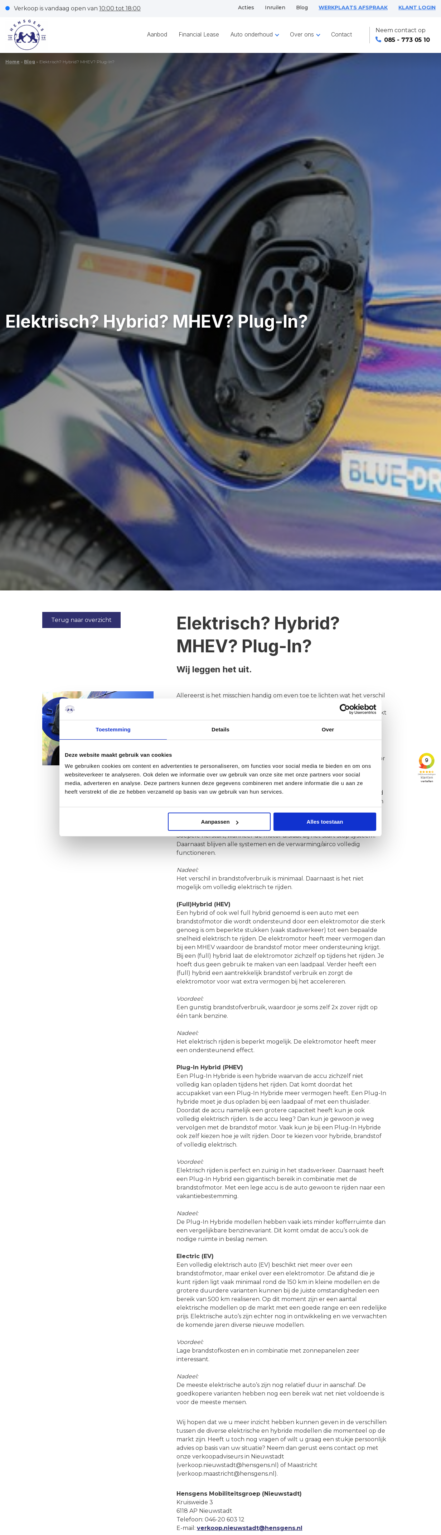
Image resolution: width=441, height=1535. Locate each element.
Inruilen (275, 7)
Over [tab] (328, 729)
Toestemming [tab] (113, 729)
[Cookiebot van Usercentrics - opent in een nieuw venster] (345, 709)
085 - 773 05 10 (402, 39)
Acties (246, 7)
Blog (302, 7)
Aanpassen (219, 822)
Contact (341, 34)
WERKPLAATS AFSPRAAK (353, 7)
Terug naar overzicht (81, 620)
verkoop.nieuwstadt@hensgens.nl (249, 1528)
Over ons (302, 34)
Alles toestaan (325, 822)
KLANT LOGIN (417, 7)
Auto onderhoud (252, 34)
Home (12, 61)
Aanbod (157, 34)
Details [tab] (220, 729)
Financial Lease (199, 34)
